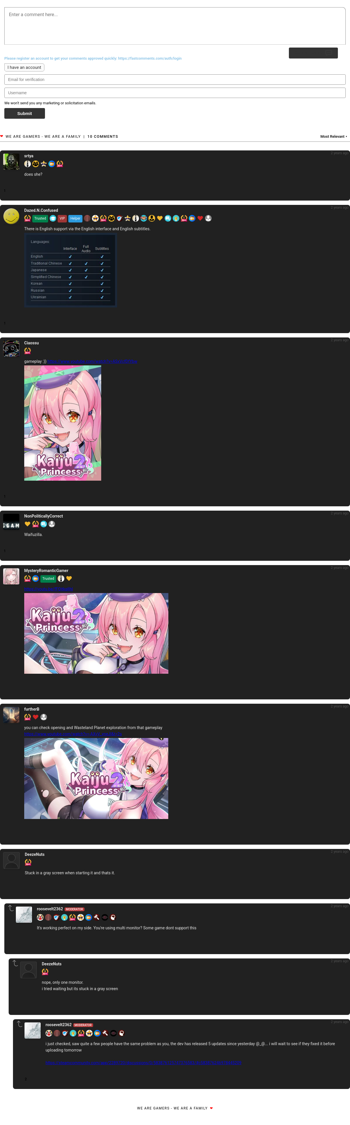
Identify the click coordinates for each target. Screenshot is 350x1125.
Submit (24, 113)
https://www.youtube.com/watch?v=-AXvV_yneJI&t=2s (73, 734)
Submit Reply (313, 53)
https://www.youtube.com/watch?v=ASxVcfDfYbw (93, 361)
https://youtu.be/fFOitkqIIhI (48, 589)
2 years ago (340, 153)
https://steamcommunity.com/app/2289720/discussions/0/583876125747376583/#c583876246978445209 (143, 1062)
